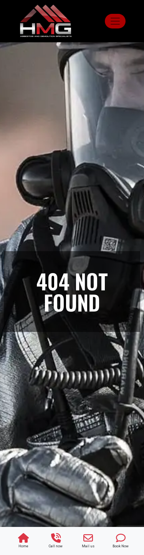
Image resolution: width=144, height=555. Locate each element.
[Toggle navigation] (115, 21)
